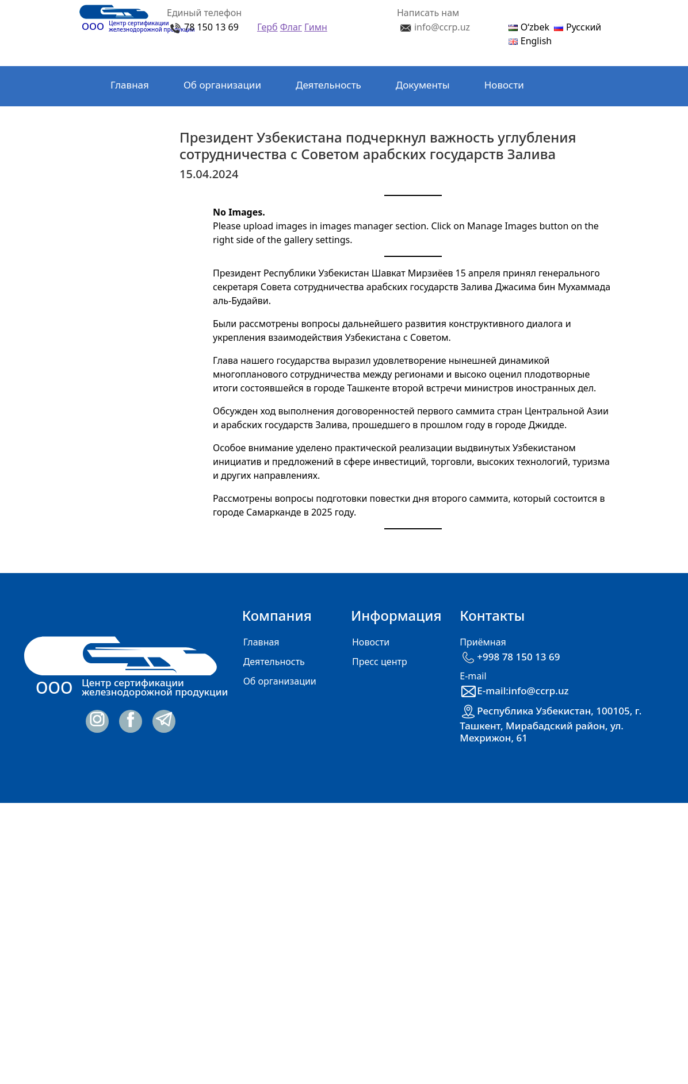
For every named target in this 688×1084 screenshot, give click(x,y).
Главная (129, 84)
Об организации (222, 84)
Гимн (315, 27)
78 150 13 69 (211, 27)
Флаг (291, 27)
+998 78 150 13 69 (510, 656)
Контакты (132, 122)
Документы (423, 84)
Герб (267, 27)
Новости (504, 84)
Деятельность (328, 84)
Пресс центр (379, 661)
